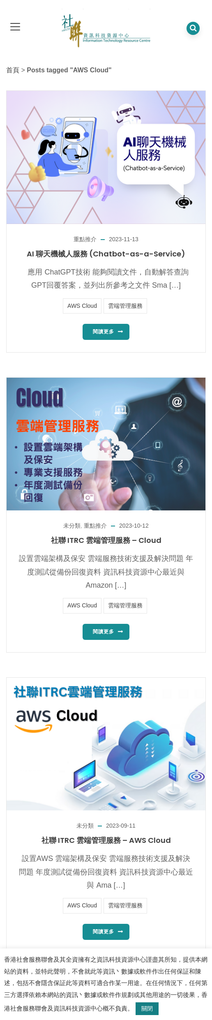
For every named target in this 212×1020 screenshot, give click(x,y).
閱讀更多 (103, 332)
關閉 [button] (147, 1008)
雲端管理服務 (125, 305)
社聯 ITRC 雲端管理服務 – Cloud (106, 540)
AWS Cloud (82, 305)
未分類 (72, 525)
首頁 (12, 70)
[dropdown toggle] (15, 27)
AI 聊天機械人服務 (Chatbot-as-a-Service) (106, 254)
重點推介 (85, 239)
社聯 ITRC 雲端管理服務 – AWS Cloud (106, 840)
